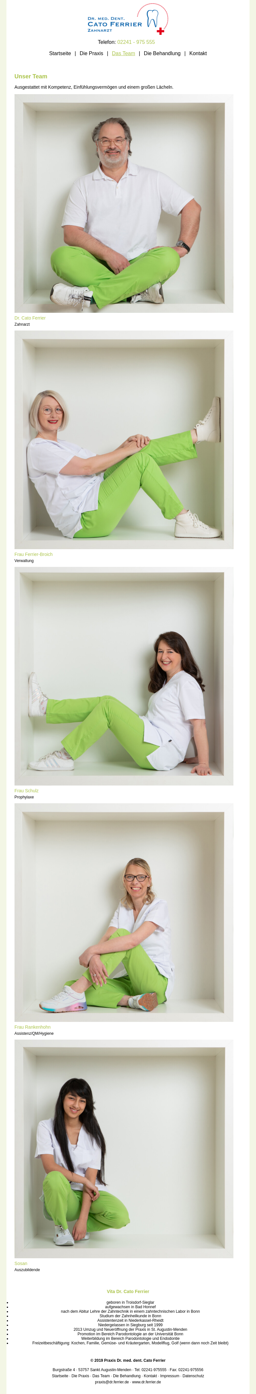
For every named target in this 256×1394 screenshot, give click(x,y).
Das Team (123, 53)
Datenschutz (193, 1376)
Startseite (60, 53)
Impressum (169, 1376)
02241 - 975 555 (136, 42)
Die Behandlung (162, 53)
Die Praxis (91, 53)
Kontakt (198, 53)
